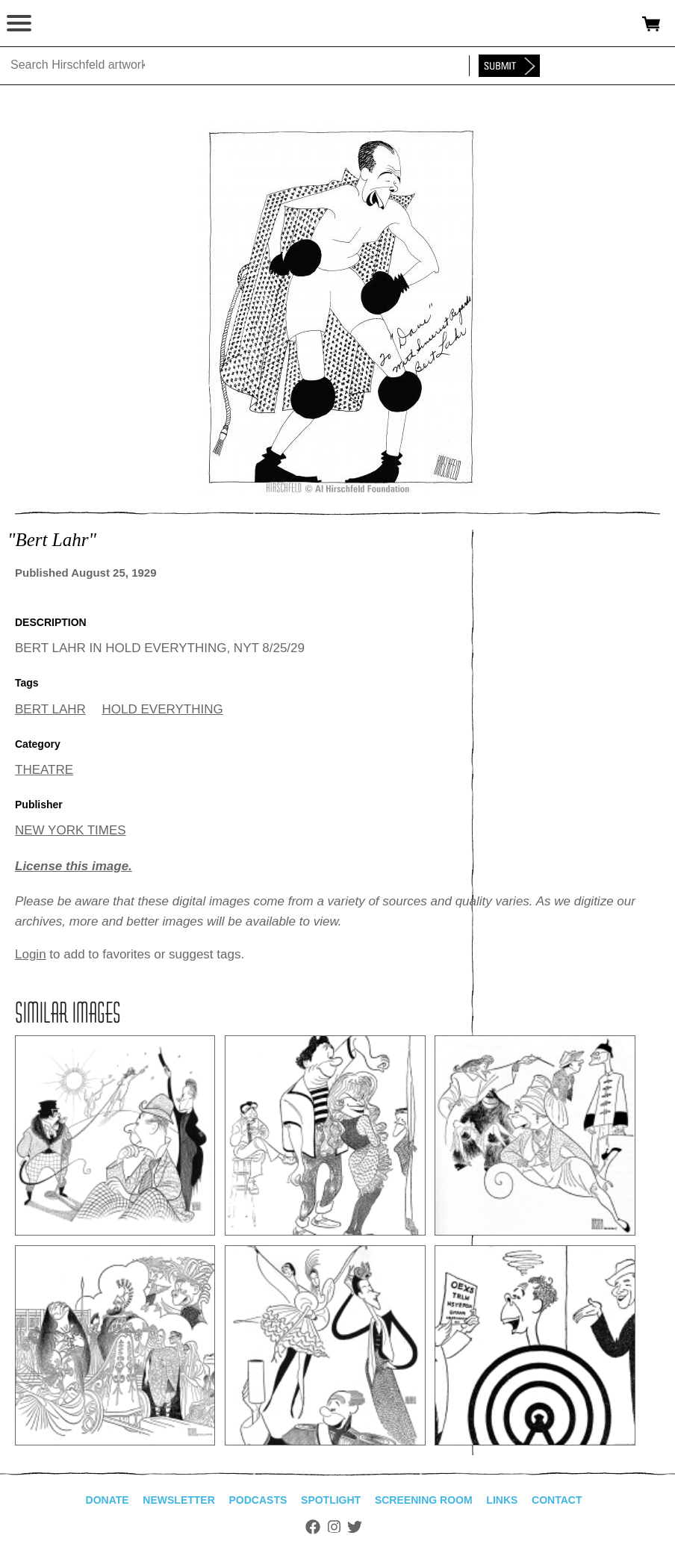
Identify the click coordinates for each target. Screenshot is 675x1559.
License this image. (73, 866)
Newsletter (178, 1500)
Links (501, 1500)
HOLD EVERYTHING (162, 709)
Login (30, 954)
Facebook (312, 1526)
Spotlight (331, 1500)
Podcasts (258, 1500)
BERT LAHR (50, 709)
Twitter (354, 1526)
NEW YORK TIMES (70, 830)
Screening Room (424, 1500)
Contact (557, 1500)
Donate (107, 1500)
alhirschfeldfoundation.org (63, 24)
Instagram (334, 1526)
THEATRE (44, 770)
